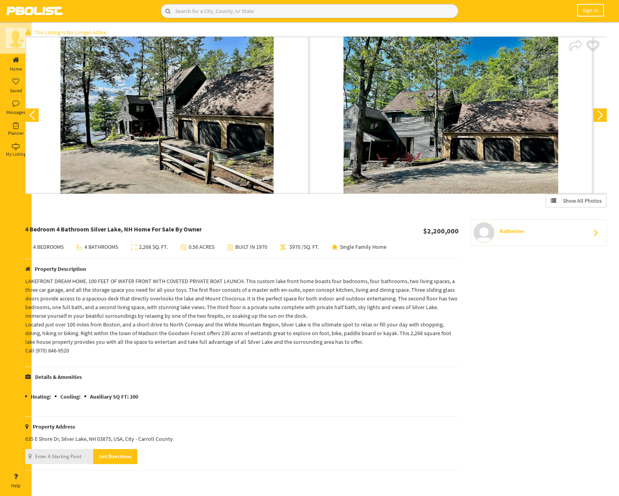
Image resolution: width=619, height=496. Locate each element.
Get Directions (127, 458)
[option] (179, 117)
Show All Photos (574, 202)
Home (15, 64)
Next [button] (598, 116)
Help (15, 481)
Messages (15, 107)
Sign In (590, 10)
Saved (15, 85)
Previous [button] (44, 116)
